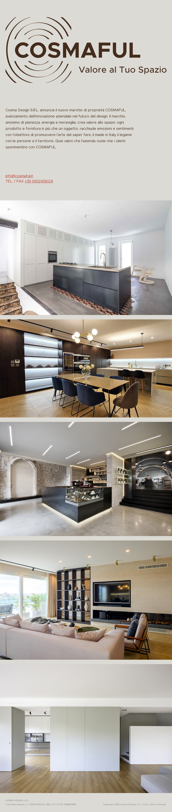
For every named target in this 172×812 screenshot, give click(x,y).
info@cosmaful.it (19, 176)
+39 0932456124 (39, 181)
